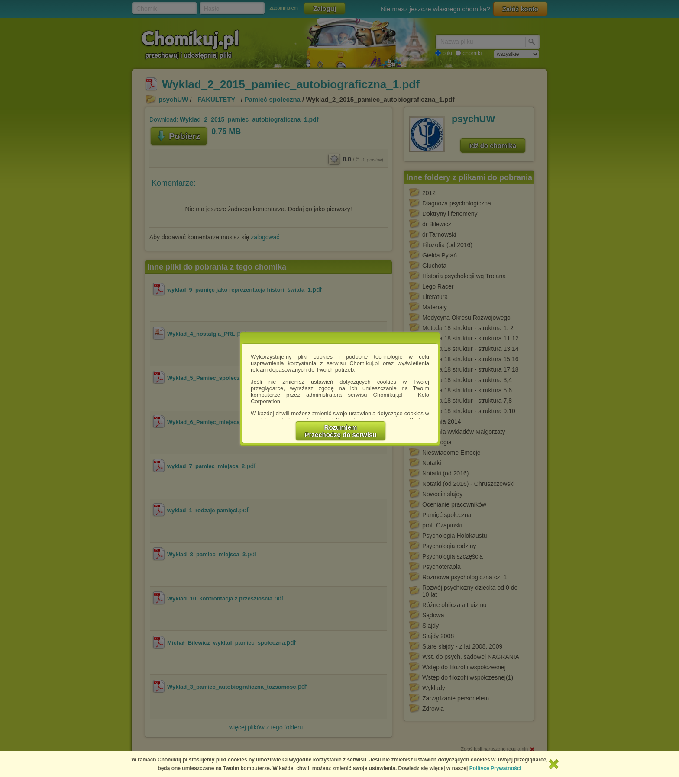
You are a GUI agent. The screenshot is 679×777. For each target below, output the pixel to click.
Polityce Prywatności (495, 768)
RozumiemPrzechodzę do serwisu (341, 431)
